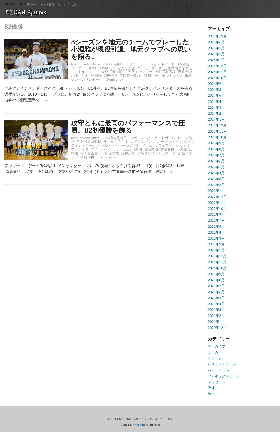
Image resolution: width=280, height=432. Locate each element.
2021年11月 (217, 262)
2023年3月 (216, 179)
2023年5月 (216, 167)
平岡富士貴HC (131, 75)
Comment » (114, 79)
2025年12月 (217, 36)
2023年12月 (217, 125)
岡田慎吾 (110, 75)
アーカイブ (216, 346)
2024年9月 (216, 83)
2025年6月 (216, 42)
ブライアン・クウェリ (172, 145)
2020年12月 (217, 327)
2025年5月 (216, 48)
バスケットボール (161, 64)
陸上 (211, 394)
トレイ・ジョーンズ (117, 145)
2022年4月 (216, 232)
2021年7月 (216, 285)
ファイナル (143, 145)
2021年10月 (217, 268)
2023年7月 (216, 155)
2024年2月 (216, 113)
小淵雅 (96, 75)
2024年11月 (217, 72)
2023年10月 (217, 137)
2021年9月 (216, 274)
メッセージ (216, 382)
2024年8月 (216, 89)
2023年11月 (217, 131)
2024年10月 (217, 77)
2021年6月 (216, 292)
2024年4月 (216, 101)
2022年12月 (217, 196)
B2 (180, 138)
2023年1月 (216, 190)
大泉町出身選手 (113, 72)
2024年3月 (216, 107)
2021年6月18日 (115, 64)
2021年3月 (216, 309)
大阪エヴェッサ (140, 72)
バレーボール (218, 370)
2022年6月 (216, 226)
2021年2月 (216, 315)
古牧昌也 (167, 149)
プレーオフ (80, 149)
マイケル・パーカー (106, 149)
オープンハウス (169, 141)
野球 (211, 388)
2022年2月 (216, 244)
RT (159, 424)
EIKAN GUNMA (96, 68)
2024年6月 (216, 95)
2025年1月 (216, 60)
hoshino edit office (85, 64)
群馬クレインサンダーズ (156, 153)
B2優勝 (183, 64)
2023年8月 (216, 149)
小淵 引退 (80, 75)
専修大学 (185, 72)
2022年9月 (216, 214)
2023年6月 (216, 161)
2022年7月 (216, 220)
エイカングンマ (149, 68)
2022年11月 (217, 202)
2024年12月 (217, 65)
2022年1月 (216, 250)
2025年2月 (216, 54)
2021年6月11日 (115, 138)
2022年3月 (216, 238)
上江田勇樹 (133, 149)
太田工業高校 (165, 72)
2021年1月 (216, 321)
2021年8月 (216, 280)
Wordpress (139, 424)
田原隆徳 (112, 153)
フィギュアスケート (223, 376)
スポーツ (137, 64)
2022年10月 (217, 208)
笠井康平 (128, 153)
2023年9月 (216, 143)
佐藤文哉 (151, 149)
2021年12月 (217, 256)
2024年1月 (216, 119)
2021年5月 (216, 298)
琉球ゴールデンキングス (163, 75)
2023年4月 (216, 173)
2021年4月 (216, 303)
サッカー (215, 352)
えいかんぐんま (123, 68)
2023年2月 (216, 184)
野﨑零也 (87, 157)
